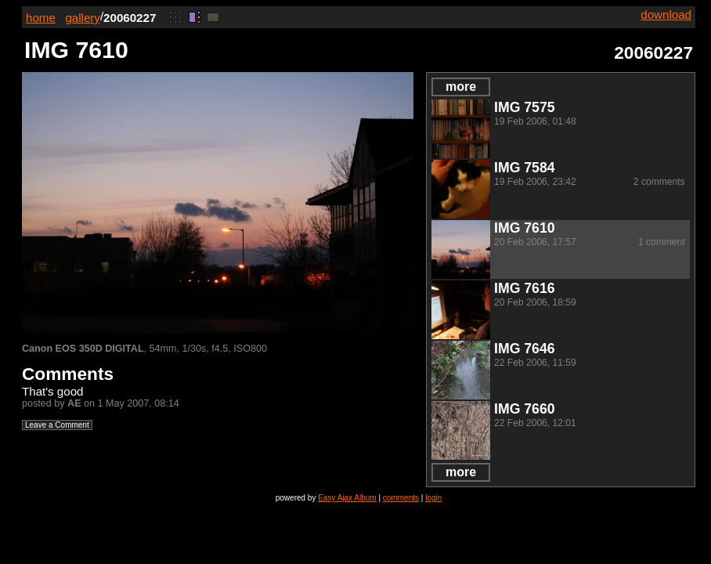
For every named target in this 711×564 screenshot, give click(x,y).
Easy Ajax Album (347, 498)
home (41, 17)
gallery (82, 17)
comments (401, 498)
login (433, 498)
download (666, 14)
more (461, 86)
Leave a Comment (57, 425)
